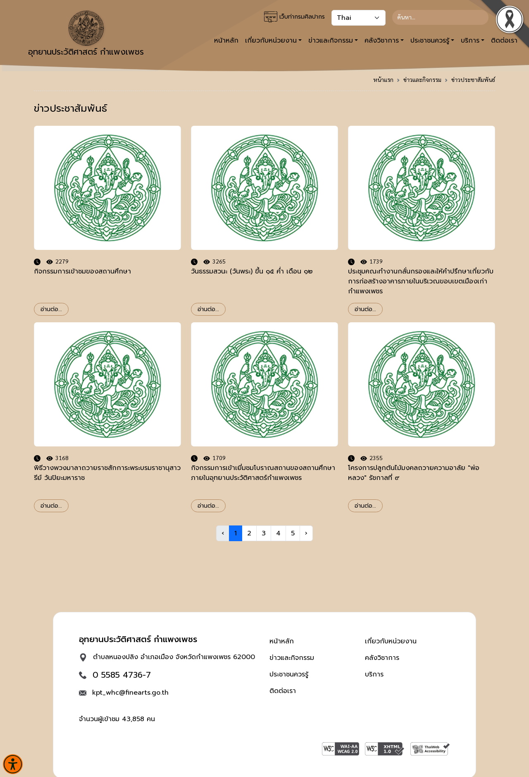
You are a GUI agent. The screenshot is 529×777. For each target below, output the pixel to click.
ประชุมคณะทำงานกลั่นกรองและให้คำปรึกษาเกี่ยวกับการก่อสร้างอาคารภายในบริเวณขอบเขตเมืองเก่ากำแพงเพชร (420, 281)
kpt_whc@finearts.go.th (130, 693)
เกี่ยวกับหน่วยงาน (391, 641)
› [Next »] (306, 533)
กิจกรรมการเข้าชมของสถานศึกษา (82, 271)
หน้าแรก (383, 79)
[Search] (440, 17)
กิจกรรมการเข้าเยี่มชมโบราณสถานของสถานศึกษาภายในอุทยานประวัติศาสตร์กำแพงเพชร (263, 473)
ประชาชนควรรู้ (288, 674)
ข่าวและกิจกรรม (422, 79)
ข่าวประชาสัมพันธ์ (473, 79)
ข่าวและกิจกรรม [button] (330, 41)
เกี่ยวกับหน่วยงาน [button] (271, 41)
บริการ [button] (470, 41)
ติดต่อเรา (282, 691)
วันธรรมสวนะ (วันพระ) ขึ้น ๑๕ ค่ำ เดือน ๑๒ (252, 271)
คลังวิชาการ (382, 658)
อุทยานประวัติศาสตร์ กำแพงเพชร (86, 34)
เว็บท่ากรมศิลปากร (294, 17)
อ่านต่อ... (51, 309)
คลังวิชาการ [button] (382, 41)
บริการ (374, 674)
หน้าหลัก (226, 41)
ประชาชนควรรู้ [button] (429, 41)
